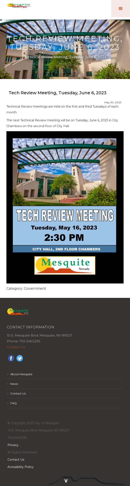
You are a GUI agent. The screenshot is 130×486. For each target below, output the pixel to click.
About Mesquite (19, 374)
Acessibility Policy (20, 467)
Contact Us (16, 347)
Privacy (12, 445)
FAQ (12, 403)
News (12, 383)
